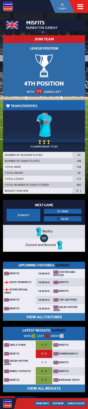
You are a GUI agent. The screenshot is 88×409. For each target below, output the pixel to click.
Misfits (11, 273)
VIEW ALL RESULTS (44, 388)
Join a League (76, 403)
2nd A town (15, 345)
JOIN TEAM (44, 39)
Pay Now (58, 403)
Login (62, 6)
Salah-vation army (65, 308)
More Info (42, 403)
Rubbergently (65, 353)
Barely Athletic (17, 371)
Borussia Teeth (66, 380)
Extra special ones (16, 291)
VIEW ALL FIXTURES (44, 317)
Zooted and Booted (64, 273)
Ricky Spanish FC (18, 282)
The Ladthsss (65, 299)
